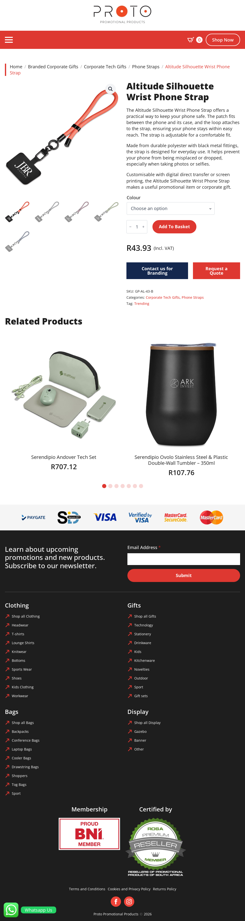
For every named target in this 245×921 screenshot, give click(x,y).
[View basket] (195, 39)
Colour (134, 197)
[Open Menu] (9, 40)
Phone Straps (146, 67)
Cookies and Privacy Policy (129, 889)
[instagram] (129, 901)
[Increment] (143, 226)
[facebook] (116, 901)
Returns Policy (164, 889)
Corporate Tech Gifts (105, 67)
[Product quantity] (136, 226)
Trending (141, 303)
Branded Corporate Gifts (53, 67)
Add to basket (174, 226)
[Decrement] (130, 226)
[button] (110, 89)
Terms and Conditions (87, 889)
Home (16, 67)
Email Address (144, 547)
